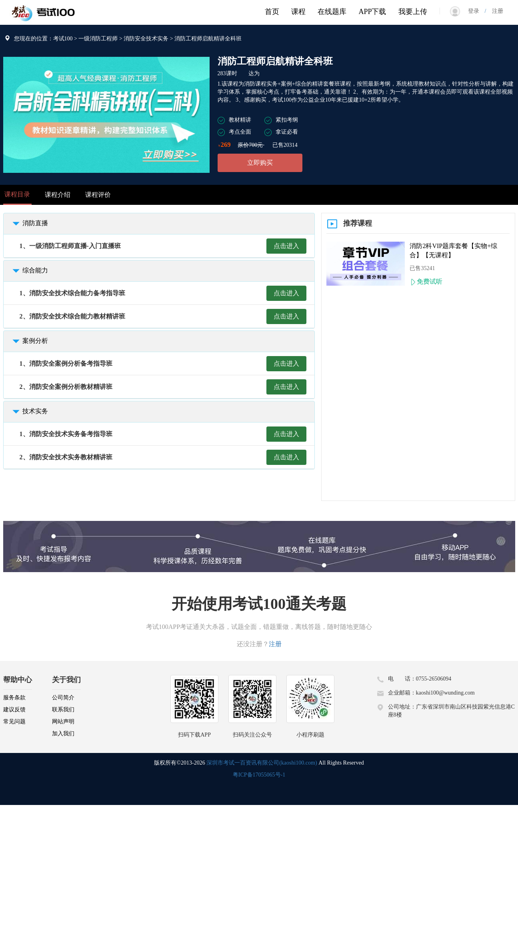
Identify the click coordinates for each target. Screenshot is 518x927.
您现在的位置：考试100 (43, 39)
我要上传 (412, 12)
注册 (494, 11)
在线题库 (332, 12)
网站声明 (63, 722)
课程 (298, 12)
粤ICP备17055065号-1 (259, 775)
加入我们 (63, 734)
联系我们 (63, 710)
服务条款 (14, 698)
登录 (476, 11)
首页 (272, 12)
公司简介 (63, 698)
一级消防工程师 (98, 39)
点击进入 (286, 245)
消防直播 (29, 223)
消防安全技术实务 (146, 39)
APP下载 (372, 12)
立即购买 (260, 162)
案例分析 (29, 340)
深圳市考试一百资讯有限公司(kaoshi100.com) (261, 763)
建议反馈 (14, 710)
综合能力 (29, 270)
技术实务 (29, 411)
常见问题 (14, 722)
